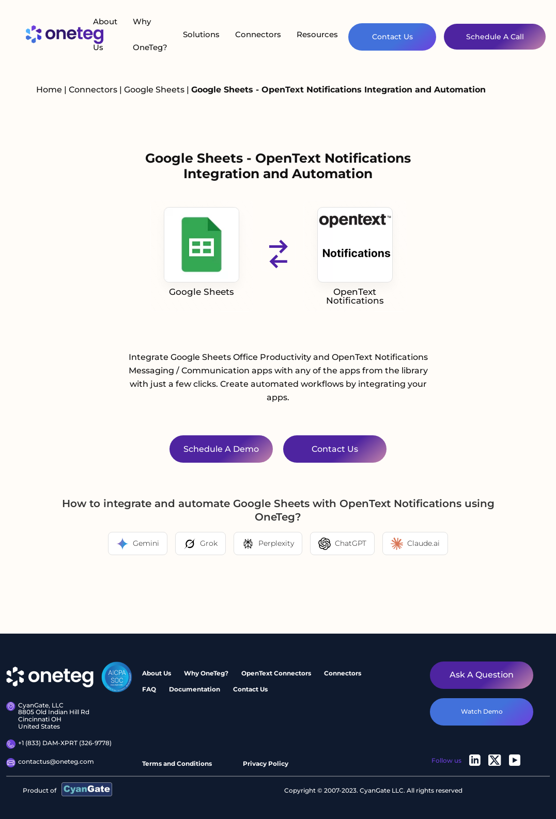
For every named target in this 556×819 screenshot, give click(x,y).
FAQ (149, 689)
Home (49, 89)
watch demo (482, 711)
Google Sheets (155, 89)
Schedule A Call (495, 36)
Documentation (194, 689)
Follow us (446, 760)
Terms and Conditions (177, 763)
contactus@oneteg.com (50, 762)
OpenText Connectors (276, 673)
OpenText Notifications (355, 256)
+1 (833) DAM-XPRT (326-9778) (59, 744)
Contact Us (392, 36)
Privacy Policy (265, 763)
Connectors (258, 34)
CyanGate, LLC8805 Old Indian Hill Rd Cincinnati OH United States (47, 716)
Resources (317, 34)
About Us (105, 34)
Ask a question (482, 675)
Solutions (201, 34)
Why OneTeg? (150, 34)
